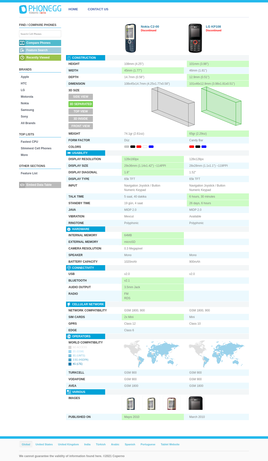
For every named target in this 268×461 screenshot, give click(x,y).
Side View (80, 96)
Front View (80, 126)
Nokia (25, 103)
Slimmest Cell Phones (36, 148)
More (24, 155)
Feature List (29, 173)
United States (44, 444)
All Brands (28, 123)
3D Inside (81, 118)
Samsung (27, 110)
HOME (73, 9)
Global (26, 444)
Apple (25, 77)
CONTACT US (98, 9)
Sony (24, 116)
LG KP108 (213, 26)
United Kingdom (68, 444)
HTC (24, 83)
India (87, 444)
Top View (81, 111)
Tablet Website (170, 444)
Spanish (130, 444)
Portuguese (148, 444)
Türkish (101, 444)
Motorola (27, 96)
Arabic (115, 444)
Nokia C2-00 (150, 26)
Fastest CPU (29, 141)
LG (23, 90)
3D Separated (81, 104)
